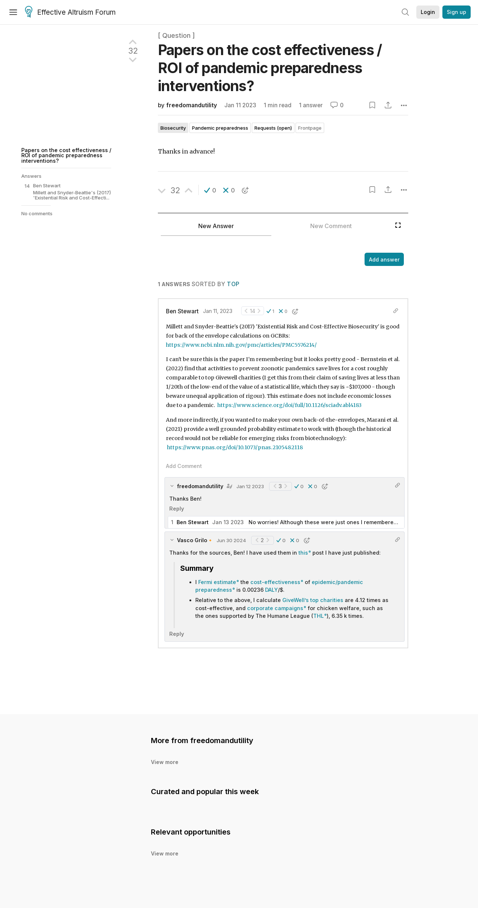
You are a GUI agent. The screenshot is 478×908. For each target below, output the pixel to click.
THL (318, 616)
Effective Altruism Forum (70, 12)
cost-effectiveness (275, 582)
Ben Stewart (182, 311)
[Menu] (13, 12)
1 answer (311, 105)
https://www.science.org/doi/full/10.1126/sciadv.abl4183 (289, 405)
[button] (210, 190)
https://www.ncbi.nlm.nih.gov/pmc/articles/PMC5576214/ (241, 345)
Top (233, 284)
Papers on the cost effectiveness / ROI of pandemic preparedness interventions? (66, 155)
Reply (176, 508)
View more (164, 762)
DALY (271, 590)
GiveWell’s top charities (312, 600)
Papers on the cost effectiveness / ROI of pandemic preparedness (270, 67)
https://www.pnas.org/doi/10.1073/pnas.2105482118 (235, 447)
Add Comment (184, 466)
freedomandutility (191, 105)
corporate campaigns (275, 608)
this (303, 553)
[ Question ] (176, 35)
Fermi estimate (217, 582)
